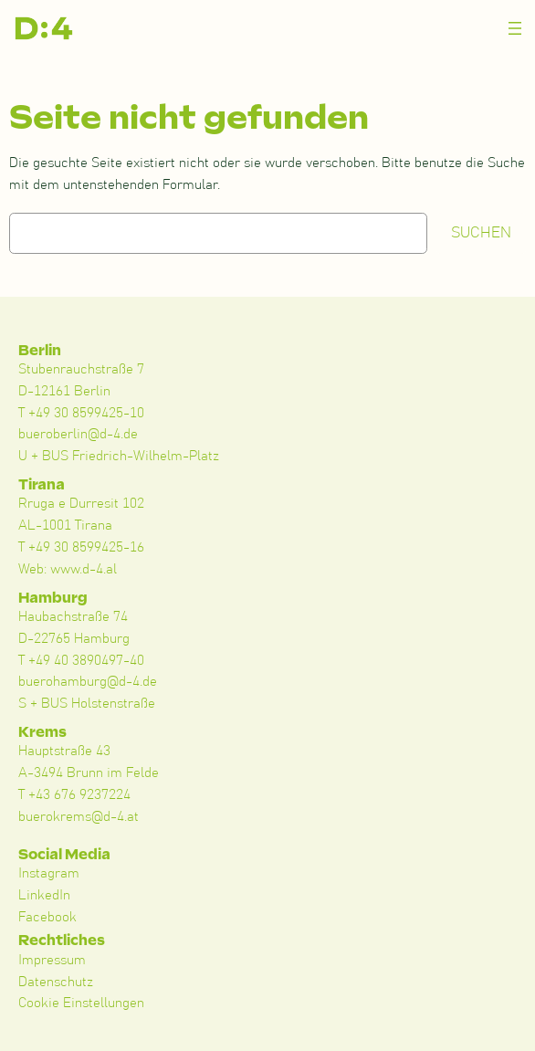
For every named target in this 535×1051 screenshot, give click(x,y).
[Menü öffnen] (515, 28)
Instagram (48, 873)
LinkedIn (44, 895)
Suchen (481, 233)
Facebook (47, 917)
